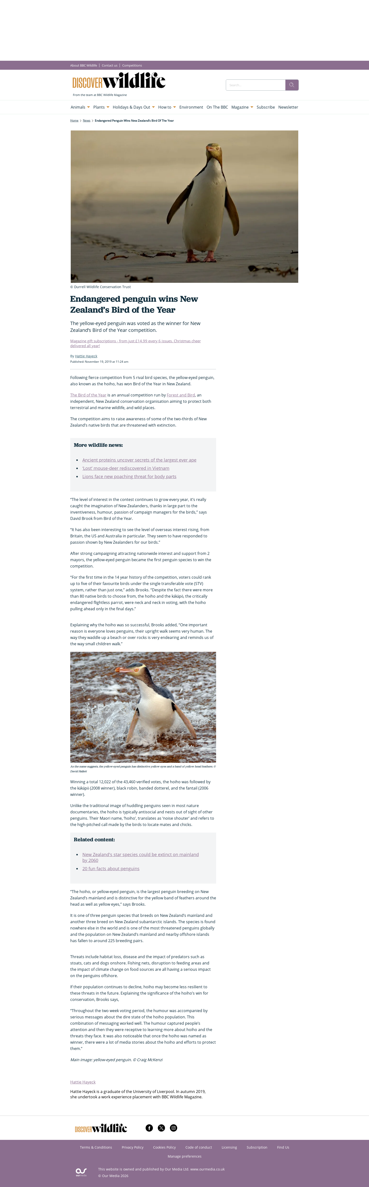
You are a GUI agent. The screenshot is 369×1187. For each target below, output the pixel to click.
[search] (292, 85)
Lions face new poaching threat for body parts (129, 476)
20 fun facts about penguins (111, 868)
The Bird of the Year (88, 395)
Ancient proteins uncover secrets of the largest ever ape (139, 460)
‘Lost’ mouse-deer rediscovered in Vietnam (125, 468)
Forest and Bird (181, 395)
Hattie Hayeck (83, 1082)
